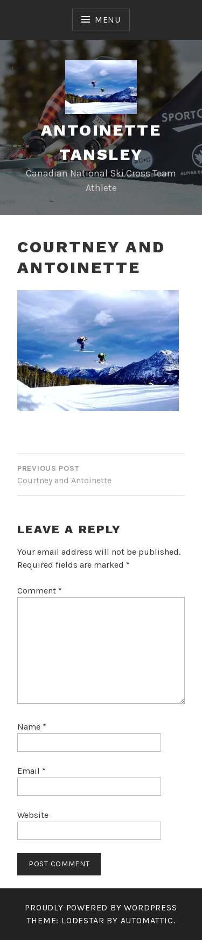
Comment (39, 590)
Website (32, 815)
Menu (108, 20)
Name (31, 727)
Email (31, 771)
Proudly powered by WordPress (101, 907)
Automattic (147, 920)
